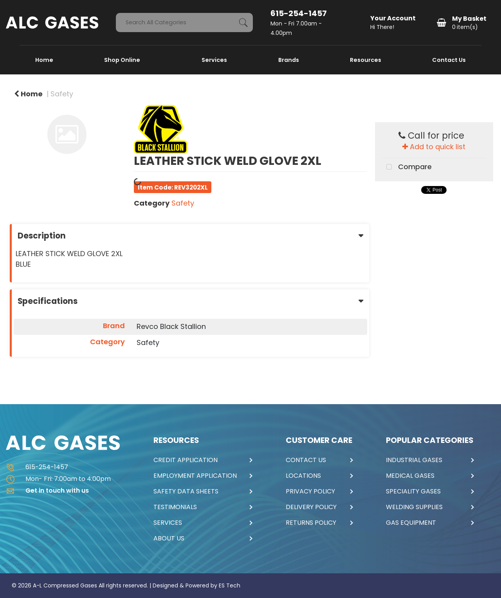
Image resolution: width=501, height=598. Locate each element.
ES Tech (229, 585)
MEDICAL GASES (410, 475)
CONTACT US (306, 460)
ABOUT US (168, 538)
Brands (288, 60)
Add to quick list (433, 147)
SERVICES (167, 522)
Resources (365, 60)
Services (214, 60)
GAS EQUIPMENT (411, 522)
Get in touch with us (47, 490)
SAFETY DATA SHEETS (185, 491)
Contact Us (449, 60)
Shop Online (122, 60)
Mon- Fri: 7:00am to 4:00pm (58, 478)
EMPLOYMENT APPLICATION (195, 475)
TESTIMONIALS (175, 507)
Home (44, 60)
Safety (61, 94)
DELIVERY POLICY (311, 507)
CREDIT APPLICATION (185, 460)
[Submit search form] (243, 22)
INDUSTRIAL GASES (414, 460)
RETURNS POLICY (311, 522)
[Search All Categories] (184, 22)
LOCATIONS (303, 475)
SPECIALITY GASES (413, 491)
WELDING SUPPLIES (414, 507)
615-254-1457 (298, 13)
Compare (407, 167)
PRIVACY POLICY (310, 491)
